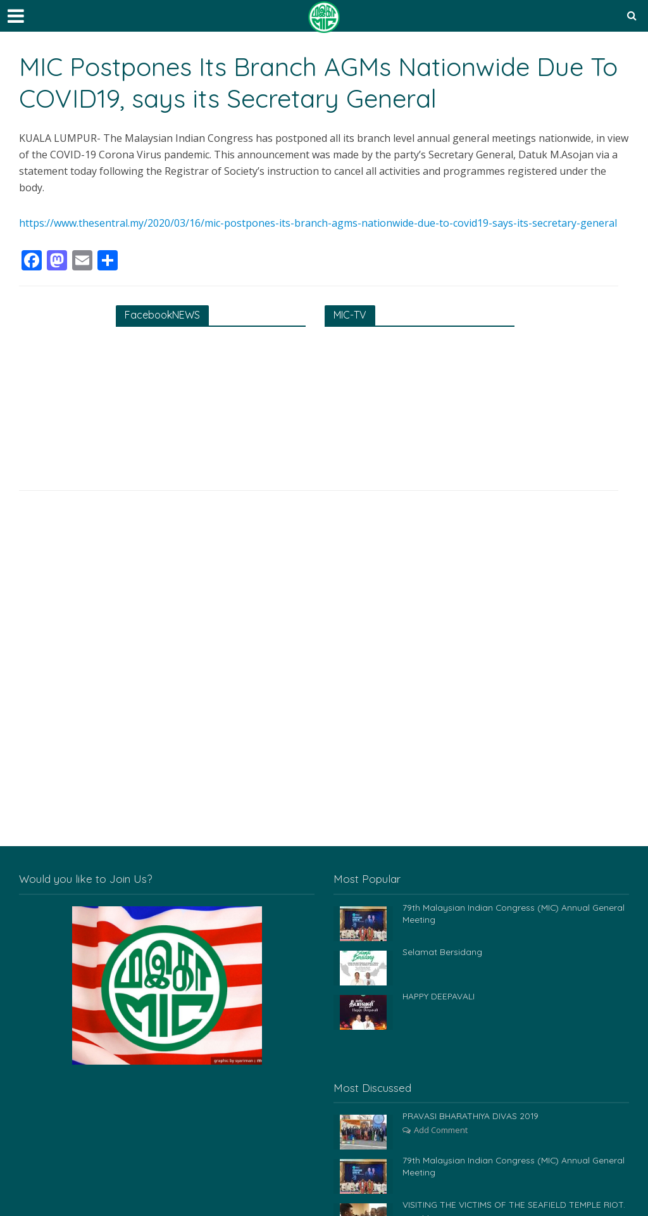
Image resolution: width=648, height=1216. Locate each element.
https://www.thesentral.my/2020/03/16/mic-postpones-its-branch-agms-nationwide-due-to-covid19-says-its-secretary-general (318, 223)
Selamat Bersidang (442, 952)
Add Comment (441, 1130)
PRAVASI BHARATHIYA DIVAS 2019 (471, 1116)
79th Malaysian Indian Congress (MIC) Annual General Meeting (514, 913)
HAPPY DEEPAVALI (439, 996)
